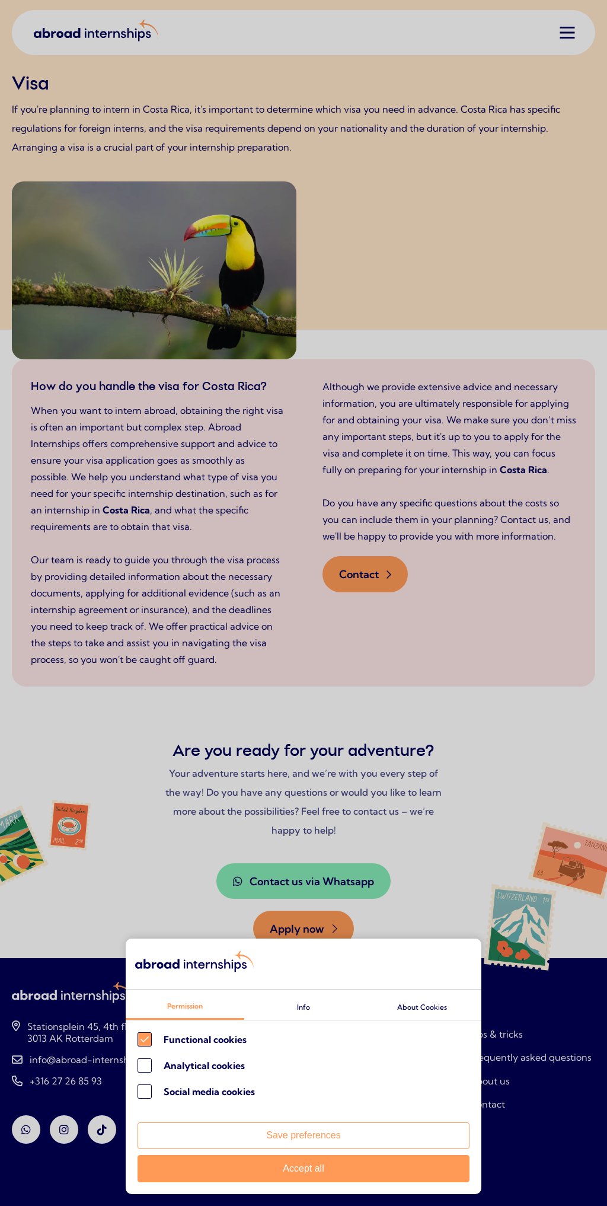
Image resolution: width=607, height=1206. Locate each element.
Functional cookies (205, 1039)
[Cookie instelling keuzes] (303, 1066)
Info (303, 1007)
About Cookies (422, 1007)
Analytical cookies (204, 1065)
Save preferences (303, 1135)
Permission (185, 1005)
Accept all (303, 1168)
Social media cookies (209, 1091)
